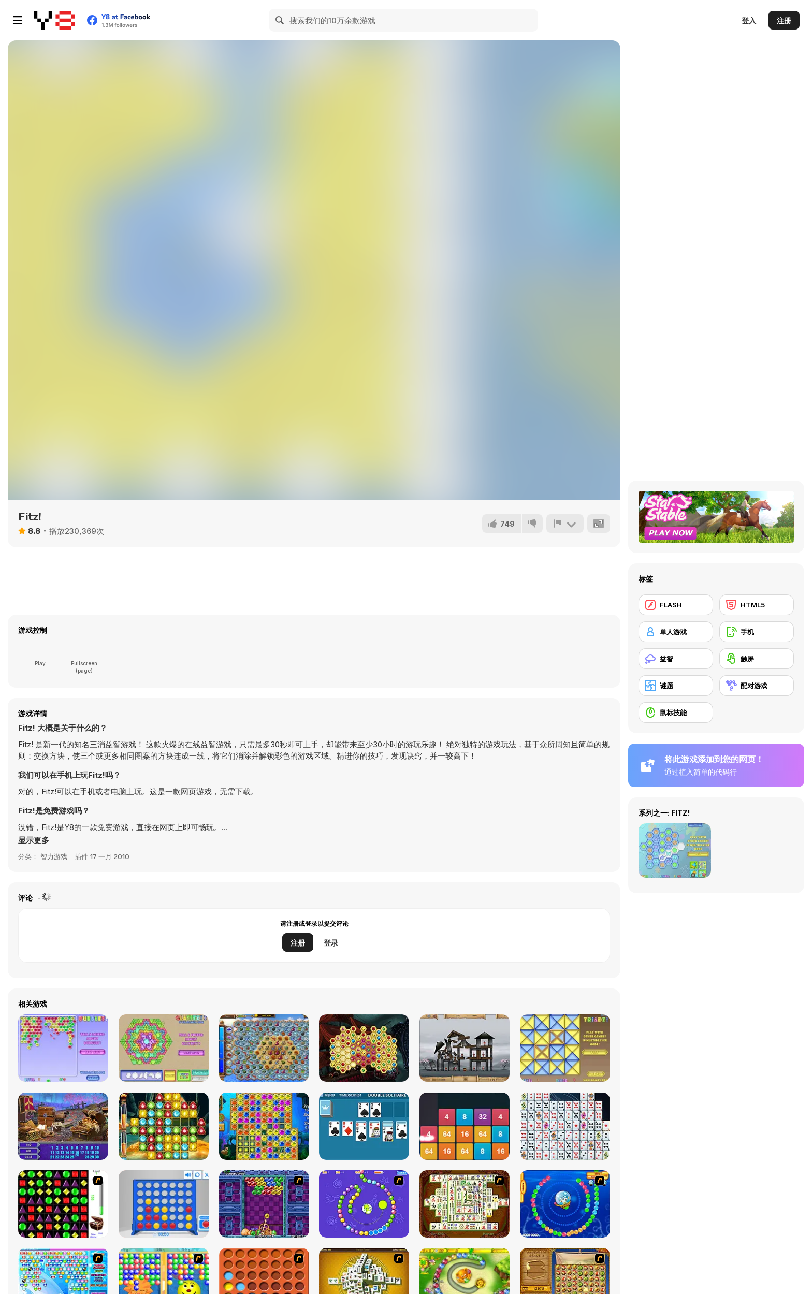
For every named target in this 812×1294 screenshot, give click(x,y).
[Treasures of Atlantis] (264, 1126)
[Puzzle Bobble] (264, 1204)
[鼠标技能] (676, 712)
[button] (33, 840)
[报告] (565, 523)
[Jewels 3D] (63, 1204)
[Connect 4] (164, 1204)
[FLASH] (676, 604)
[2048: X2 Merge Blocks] (464, 1126)
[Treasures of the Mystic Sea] (264, 1048)
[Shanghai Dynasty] (464, 1204)
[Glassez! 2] (164, 1048)
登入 (749, 20)
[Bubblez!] (63, 1048)
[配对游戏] (756, 685)
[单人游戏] (676, 631)
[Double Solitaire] (364, 1126)
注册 (784, 20)
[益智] (676, 658)
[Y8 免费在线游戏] (54, 20)
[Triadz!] (565, 1048)
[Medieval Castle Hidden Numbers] (63, 1126)
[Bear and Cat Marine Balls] (565, 1204)
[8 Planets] (364, 1204)
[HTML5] (756, 604)
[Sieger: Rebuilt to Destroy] (464, 1048)
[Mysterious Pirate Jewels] (364, 1048)
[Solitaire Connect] (565, 1126)
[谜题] (676, 685)
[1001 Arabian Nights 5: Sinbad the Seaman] (164, 1126)
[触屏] (756, 658)
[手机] (756, 631)
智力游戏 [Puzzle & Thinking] (53, 856)
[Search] (280, 20)
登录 (331, 942)
